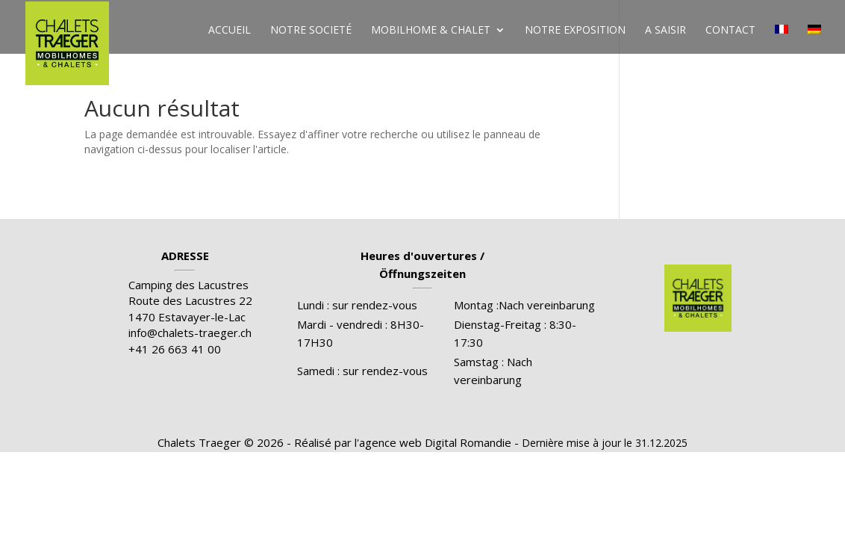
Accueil (229, 31)
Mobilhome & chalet (430, 31)
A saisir (665, 31)
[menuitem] (781, 42)
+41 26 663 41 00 (174, 348)
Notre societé (311, 31)
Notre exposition (575, 31)
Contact (730, 31)
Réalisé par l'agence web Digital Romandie (402, 442)
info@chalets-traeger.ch (190, 332)
